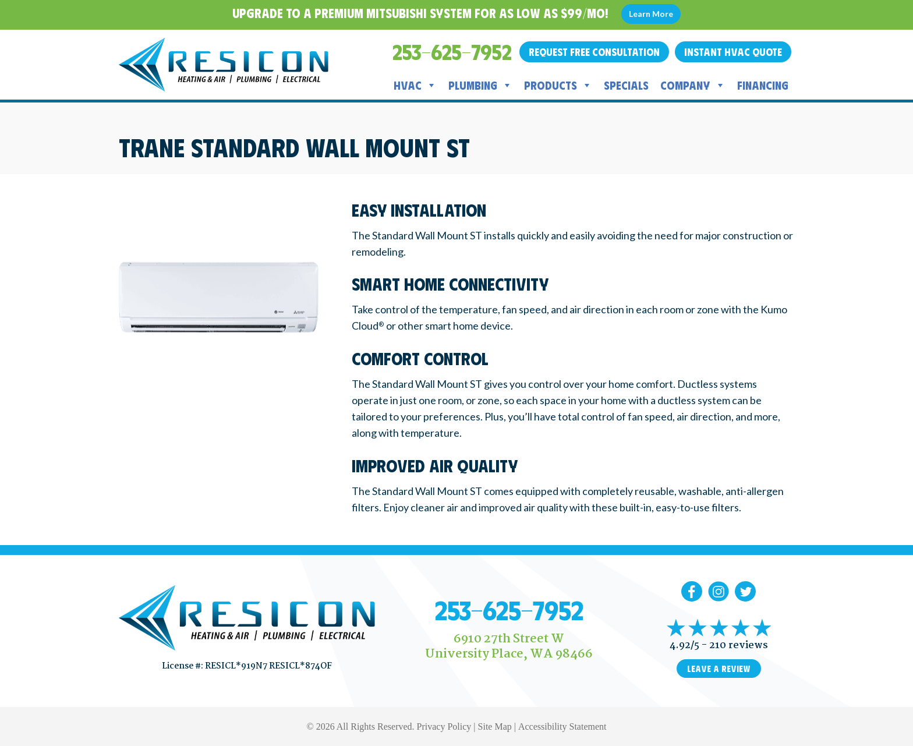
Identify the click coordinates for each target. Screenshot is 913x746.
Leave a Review (719, 668)
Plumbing (480, 85)
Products (558, 85)
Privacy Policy (444, 726)
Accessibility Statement (562, 726)
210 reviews (738, 645)
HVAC (415, 85)
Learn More (651, 14)
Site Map (495, 726)
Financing (762, 84)
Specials (626, 84)
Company (693, 85)
